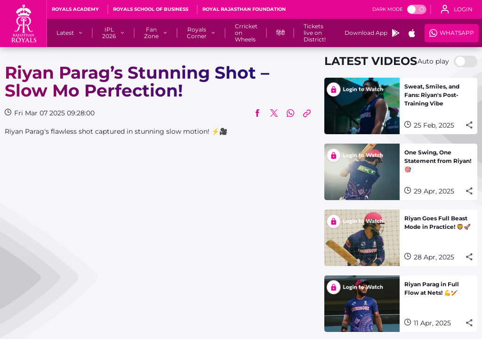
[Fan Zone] (151, 33)
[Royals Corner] (197, 33)
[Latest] (65, 33)
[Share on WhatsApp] (290, 113)
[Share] (469, 125)
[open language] (456, 9)
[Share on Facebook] (257, 113)
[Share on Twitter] (274, 113)
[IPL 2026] (109, 33)
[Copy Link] (307, 113)
